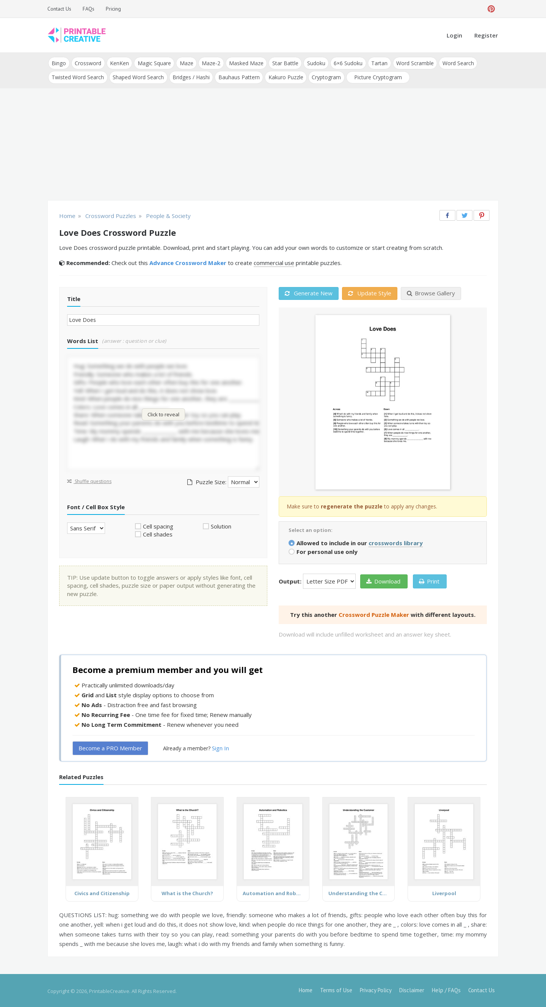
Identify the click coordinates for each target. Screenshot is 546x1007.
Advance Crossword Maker (187, 262)
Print (429, 580)
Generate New (309, 292)
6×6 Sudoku (345, 62)
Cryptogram (324, 76)
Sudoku (313, 62)
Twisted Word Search (78, 76)
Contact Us (59, 8)
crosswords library (396, 542)
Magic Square (153, 62)
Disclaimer (411, 989)
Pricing (113, 8)
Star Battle (283, 62)
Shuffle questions (89, 480)
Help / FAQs (446, 989)
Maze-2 (209, 62)
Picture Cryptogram (376, 76)
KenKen (118, 62)
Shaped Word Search (137, 76)
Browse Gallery (431, 292)
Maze (185, 62)
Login (454, 35)
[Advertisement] (273, 144)
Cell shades (158, 533)
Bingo (59, 62)
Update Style (369, 292)
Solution (221, 525)
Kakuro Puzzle (284, 76)
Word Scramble (411, 62)
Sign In (220, 747)
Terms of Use (336, 989)
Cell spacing (158, 525)
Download (383, 580)
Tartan (376, 62)
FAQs (88, 8)
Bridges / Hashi (190, 76)
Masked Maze (244, 62)
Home (305, 989)
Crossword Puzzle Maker (374, 613)
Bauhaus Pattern (238, 76)
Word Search (454, 62)
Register (486, 35)
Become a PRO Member (110, 747)
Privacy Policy (376, 989)
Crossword (87, 62)
